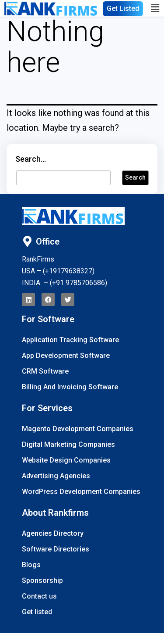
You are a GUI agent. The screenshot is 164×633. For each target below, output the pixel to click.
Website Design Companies (66, 460)
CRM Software (45, 371)
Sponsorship (42, 580)
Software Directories (55, 549)
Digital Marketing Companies (68, 444)
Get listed (37, 612)
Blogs (31, 565)
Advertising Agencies (56, 476)
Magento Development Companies (77, 429)
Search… (30, 158)
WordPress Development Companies (81, 491)
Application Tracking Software (70, 340)
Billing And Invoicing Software (70, 387)
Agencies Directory (53, 533)
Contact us (39, 596)
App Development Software (66, 355)
